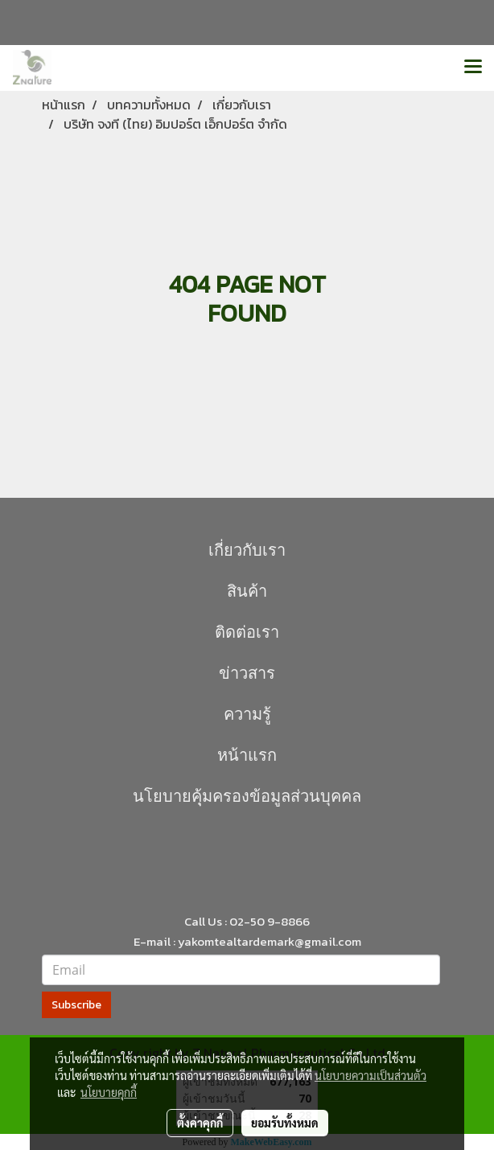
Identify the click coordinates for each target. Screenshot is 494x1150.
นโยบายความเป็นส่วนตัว (370, 1075)
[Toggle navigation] (473, 67)
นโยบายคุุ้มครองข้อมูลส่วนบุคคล (247, 796)
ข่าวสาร (247, 673)
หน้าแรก (247, 755)
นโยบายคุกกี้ (108, 1092)
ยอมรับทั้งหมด (285, 1122)
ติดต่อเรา (247, 632)
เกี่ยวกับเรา (247, 550)
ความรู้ (247, 714)
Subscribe (76, 1004)
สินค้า (247, 591)
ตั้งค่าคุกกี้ (200, 1122)
